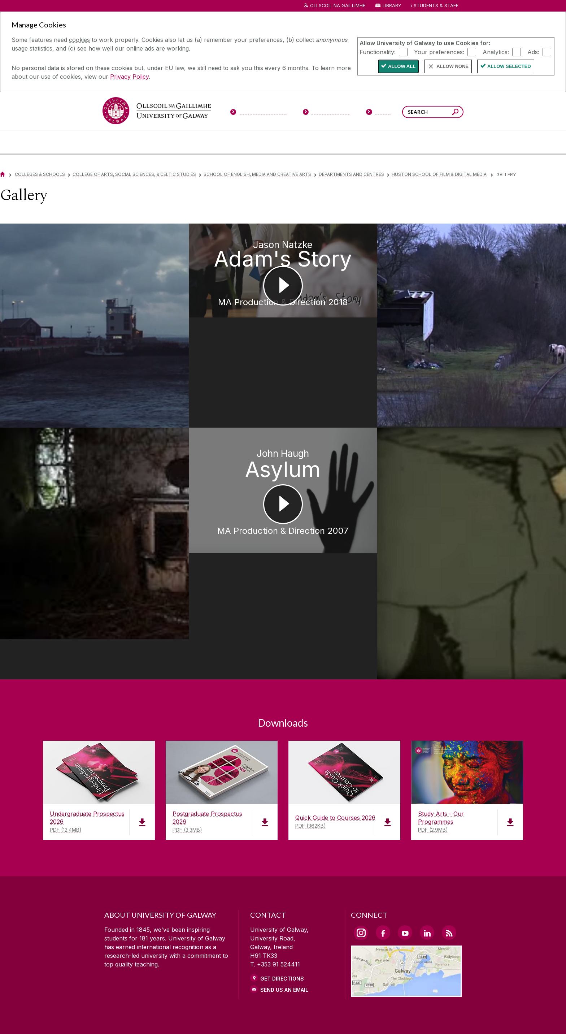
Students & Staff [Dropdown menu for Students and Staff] (436, 5)
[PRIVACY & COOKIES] (222, 1018)
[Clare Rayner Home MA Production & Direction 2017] (71, 456)
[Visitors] (379, 113)
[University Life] (165, 141)
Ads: (533, 51)
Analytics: (496, 51)
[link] (171, 945)
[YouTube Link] (405, 819)
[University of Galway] (157, 110)
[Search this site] (455, 113)
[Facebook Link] (383, 819)
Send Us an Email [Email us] (284, 876)
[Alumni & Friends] (399, 141)
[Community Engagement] (442, 141)
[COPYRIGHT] (279, 1018)
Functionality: (378, 51)
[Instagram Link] (361, 819)
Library (392, 5)
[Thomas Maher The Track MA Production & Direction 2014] (495, 300)
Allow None (452, 66)
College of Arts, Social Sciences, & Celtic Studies (134, 174)
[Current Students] (326, 113)
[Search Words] (432, 112)
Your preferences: (439, 51)
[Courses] (123, 141)
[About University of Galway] (217, 141)
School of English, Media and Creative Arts (257, 174)
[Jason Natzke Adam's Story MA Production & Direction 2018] (283, 294)
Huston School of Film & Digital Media (440, 174)
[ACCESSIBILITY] (401, 1018)
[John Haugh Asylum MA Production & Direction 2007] (283, 471)
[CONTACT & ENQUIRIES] (340, 1018)
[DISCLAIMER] (165, 1018)
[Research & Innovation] (309, 141)
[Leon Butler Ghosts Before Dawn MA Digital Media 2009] (495, 471)
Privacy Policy (129, 76)
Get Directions (282, 865)
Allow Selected (509, 66)
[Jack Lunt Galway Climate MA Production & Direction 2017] (71, 300)
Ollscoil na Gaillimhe (337, 5)
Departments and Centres (351, 174)
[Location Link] (406, 878)
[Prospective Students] (258, 113)
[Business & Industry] (352, 141)
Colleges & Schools (40, 174)
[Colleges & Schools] (267, 141)
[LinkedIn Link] (427, 819)
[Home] (2, 174)
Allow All (401, 66)
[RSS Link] (449, 819)
